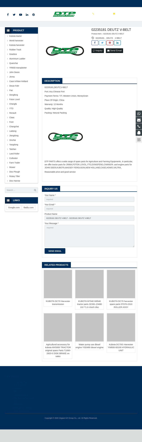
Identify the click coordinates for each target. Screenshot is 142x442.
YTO (11, 118)
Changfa (13, 114)
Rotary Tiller (14, 186)
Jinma (12, 87)
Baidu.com (29, 217)
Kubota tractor (15, 46)
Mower (12, 177)
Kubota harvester (16, 55)
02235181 (100, 48)
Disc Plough (14, 182)
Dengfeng (13, 105)
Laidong (12, 141)
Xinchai (12, 150)
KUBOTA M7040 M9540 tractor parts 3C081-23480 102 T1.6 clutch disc (89, 317)
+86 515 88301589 (15, 3)
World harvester (16, 50)
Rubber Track (15, 59)
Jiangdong (13, 145)
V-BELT (118, 48)
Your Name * (50, 205)
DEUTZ (109, 48)
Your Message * (51, 234)
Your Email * (50, 215)
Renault (12, 123)
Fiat (11, 100)
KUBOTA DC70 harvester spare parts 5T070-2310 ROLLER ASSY (121, 317)
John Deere (14, 82)
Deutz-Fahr (14, 96)
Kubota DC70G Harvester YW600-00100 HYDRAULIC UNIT (121, 360)
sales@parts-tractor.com (39, 3)
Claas (11, 127)
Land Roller (14, 163)
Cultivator (13, 168)
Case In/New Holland (18, 91)
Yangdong (13, 154)
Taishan (12, 159)
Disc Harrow (14, 191)
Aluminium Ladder (17, 68)
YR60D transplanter (18, 77)
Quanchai (13, 73)
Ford (11, 132)
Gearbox (13, 64)
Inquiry (97, 60)
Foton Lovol (14, 109)
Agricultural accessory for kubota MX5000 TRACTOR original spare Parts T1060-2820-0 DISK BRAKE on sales (58, 363)
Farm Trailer (14, 172)
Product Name (51, 224)
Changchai (14, 136)
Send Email (114, 60)
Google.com (14, 217)
